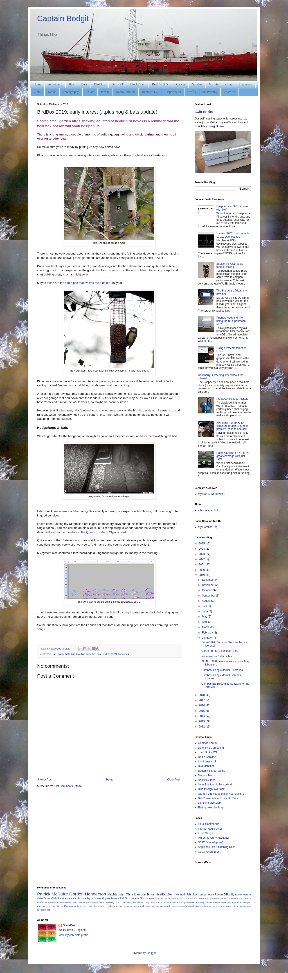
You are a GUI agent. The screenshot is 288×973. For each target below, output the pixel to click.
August (206, 600)
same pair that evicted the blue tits (87, 283)
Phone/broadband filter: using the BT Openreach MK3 (231, 321)
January (207, 637)
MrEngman (233, 902)
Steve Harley (125, 906)
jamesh (242, 906)
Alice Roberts (149, 898)
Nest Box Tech (206, 780)
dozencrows (218, 906)
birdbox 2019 (110, 654)
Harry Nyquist (134, 902)
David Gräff (77, 902)
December (208, 579)
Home (37, 84)
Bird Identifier (206, 766)
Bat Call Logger (55, 654)
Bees (84, 84)
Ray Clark (56, 906)
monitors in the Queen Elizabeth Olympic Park (96, 532)
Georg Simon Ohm (117, 902)
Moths (52, 92)
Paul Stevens (43, 906)
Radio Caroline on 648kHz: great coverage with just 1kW (232, 456)
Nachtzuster (116, 894)
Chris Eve (133, 894)
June (205, 611)
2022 (202, 559)
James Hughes (102, 898)
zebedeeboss (43, 910)
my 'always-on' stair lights (216, 656)
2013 (202, 721)
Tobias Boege (151, 906)
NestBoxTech (165, 894)
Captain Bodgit (63, 18)
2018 (202, 695)
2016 (202, 705)
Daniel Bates (64, 902)
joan (249, 906)
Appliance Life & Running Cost (216, 847)
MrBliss (126, 898)
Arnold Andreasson (194, 898)
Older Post (173, 779)
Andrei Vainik (178, 898)
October (207, 590)
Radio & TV (150, 92)
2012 (202, 726)
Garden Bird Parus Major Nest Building (221, 793)
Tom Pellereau (177, 906)
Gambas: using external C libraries (222, 670)
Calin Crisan (43, 898)
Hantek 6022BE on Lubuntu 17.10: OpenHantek (233, 235)
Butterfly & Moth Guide (211, 770)
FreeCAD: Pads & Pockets (232, 398)
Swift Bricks (204, 112)
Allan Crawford (164, 898)
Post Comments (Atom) (68, 786)
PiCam (90, 92)
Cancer (180, 84)
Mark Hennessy (196, 902)
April (205, 622)
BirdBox (99, 84)
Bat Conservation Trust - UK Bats (218, 798)
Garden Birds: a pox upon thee (219, 650)
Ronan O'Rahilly (224, 894)
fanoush (228, 906)
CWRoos (222, 898)
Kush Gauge (205, 833)
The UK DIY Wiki (208, 752)
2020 (202, 569)
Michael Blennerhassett (216, 902)
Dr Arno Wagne (90, 902)
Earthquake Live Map (210, 807)
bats (67, 654)
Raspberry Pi (172, 92)
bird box (75, 654)
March (206, 627)
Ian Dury (145, 902)
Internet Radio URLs (210, 828)
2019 (202, 575)
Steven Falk (138, 906)
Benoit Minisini (243, 894)
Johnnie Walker (171, 902)
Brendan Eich (211, 898)
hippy (235, 906)
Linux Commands (208, 824)
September (209, 595)
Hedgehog (245, 84)
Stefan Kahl (113, 906)
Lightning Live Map (209, 802)
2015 (202, 710)
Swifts (192, 92)
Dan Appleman (50, 902)
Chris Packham (59, 898)
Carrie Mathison (235, 898)
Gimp (228, 84)
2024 (202, 548)
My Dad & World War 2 (211, 494)
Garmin (214, 84)
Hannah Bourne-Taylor (81, 898)
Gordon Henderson (87, 894)
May (205, 616)
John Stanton (156, 902)
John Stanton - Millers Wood (215, 784)
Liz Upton (184, 902)
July (205, 606)
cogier (208, 906)
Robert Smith (80, 906)
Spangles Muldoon (97, 906)
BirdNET (118, 84)
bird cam (86, 654)
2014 (202, 716)
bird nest (96, 654)
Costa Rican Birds (209, 851)
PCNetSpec (245, 902)
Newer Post (45, 779)
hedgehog (123, 654)
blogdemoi (200, 906)
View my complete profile (73, 935)
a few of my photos (209, 510)
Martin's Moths (207, 775)
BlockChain (137, 84)
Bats (71, 84)
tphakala (209, 894)
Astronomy (55, 84)
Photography (71, 92)
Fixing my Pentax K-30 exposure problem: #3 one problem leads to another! (232, 426)
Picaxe (105, 92)
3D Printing (209, 92)
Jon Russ (147, 894)
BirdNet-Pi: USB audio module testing (229, 265)
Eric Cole (103, 902)
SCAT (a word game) (210, 842)
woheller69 (136, 898)
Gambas (197, 84)
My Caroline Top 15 (209, 527)
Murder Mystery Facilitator (213, 837)
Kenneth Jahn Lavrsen (189, 894)
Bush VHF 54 (161, 84)
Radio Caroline (125, 92)
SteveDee (69, 925)
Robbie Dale (67, 906)
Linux (37, 92)
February (208, 632)
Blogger (151, 953)
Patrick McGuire (52, 894)
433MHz (229, 92)
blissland (189, 906)
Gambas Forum (207, 743)
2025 (202, 543)
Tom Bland (164, 906)
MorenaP (116, 898)
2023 (202, 554)
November (208, 585)
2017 (202, 700)
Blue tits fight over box (211, 789)
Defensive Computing (211, 747)
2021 (202, 564)
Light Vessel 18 (207, 761)
